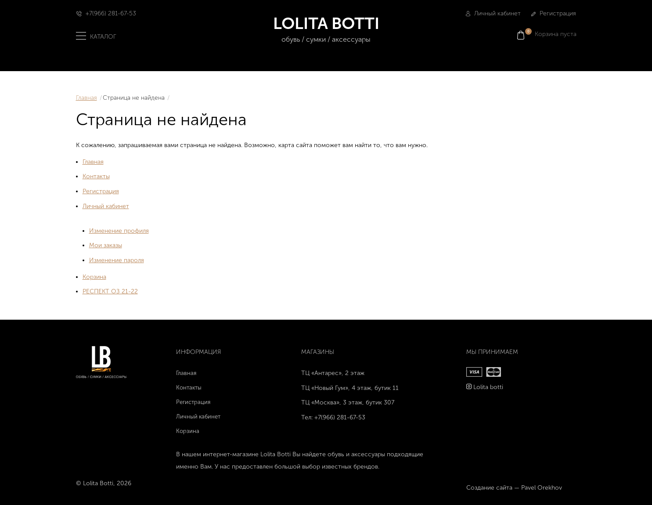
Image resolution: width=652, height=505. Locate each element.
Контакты (96, 176)
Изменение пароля (116, 260)
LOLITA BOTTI (326, 30)
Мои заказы (105, 245)
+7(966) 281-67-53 (111, 13)
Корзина (94, 277)
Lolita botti (488, 387)
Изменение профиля (119, 230)
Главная (86, 97)
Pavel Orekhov (541, 487)
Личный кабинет (493, 13)
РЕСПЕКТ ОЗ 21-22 (110, 291)
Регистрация (553, 13)
